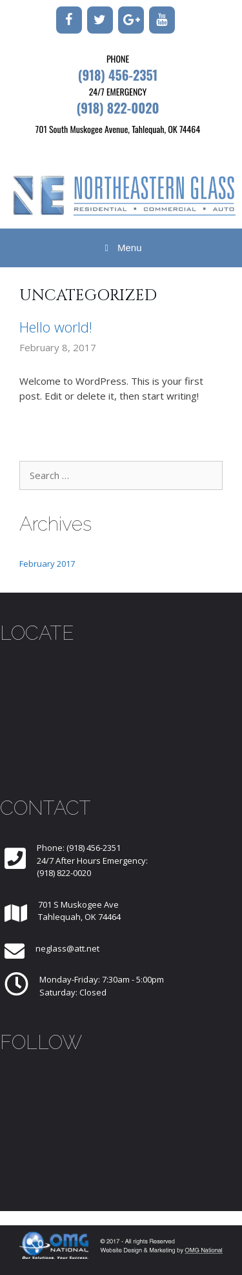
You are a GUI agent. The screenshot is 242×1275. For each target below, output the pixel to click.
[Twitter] (100, 20)
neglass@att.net (67, 948)
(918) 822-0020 (117, 107)
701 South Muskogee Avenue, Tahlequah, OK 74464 (117, 129)
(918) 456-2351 (118, 75)
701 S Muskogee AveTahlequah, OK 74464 (79, 911)
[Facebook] (69, 20)
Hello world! (55, 326)
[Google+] (131, 20)
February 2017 (47, 563)
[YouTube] (162, 20)
